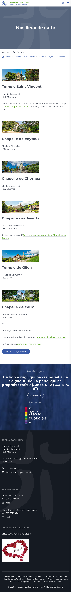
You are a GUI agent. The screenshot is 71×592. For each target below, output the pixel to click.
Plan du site (9, 576)
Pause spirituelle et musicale (51, 337)
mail (8, 503)
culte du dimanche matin (29, 344)
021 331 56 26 (12, 513)
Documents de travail (35, 579)
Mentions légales (24, 576)
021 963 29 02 (12, 468)
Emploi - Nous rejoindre (20, 581)
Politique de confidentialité (55, 576)
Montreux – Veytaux (19, 2)
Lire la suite (35, 395)
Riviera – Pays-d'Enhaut (18, 4)
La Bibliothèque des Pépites (15, 106)
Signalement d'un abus (13, 579)
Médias (38, 576)
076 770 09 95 (13, 499)
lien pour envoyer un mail (18, 472)
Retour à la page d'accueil (16, 351)
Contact (36, 581)
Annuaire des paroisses (58, 579)
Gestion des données (52, 581)
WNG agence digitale (53, 587)
